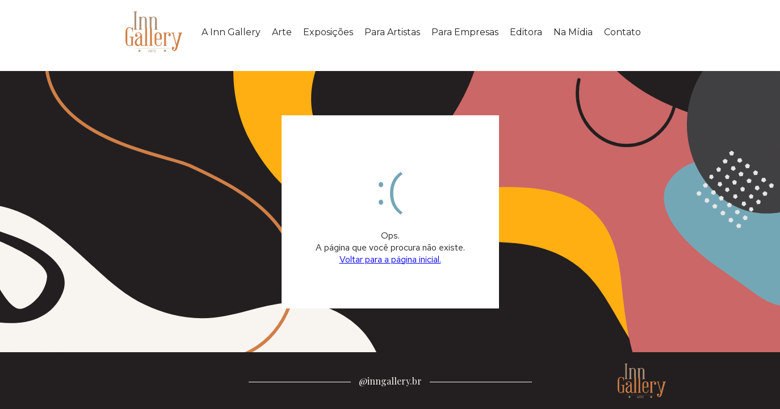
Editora (526, 32)
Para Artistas (392, 32)
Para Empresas (464, 32)
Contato (622, 32)
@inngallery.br (390, 381)
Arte (282, 32)
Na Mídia (573, 32)
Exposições (328, 32)
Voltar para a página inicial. (390, 259)
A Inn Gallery (231, 32)
